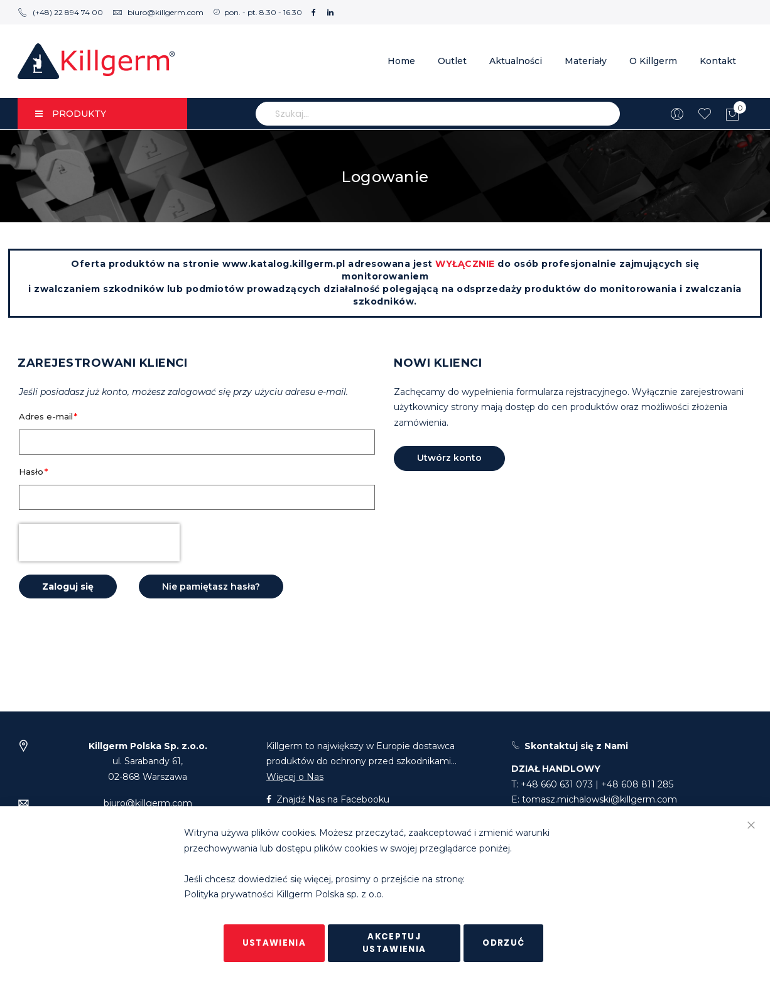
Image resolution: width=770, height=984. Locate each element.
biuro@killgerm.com (157, 12)
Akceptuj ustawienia (394, 943)
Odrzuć (503, 943)
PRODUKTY (70, 113)
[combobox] (437, 113)
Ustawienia (274, 943)
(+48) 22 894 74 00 (60, 12)
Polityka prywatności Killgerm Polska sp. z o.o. (284, 894)
